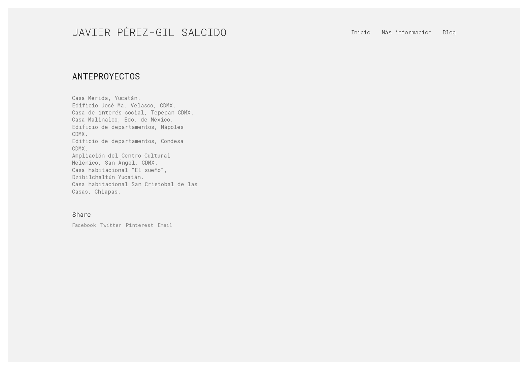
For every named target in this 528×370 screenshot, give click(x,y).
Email (165, 225)
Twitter (111, 225)
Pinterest (140, 225)
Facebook (84, 225)
